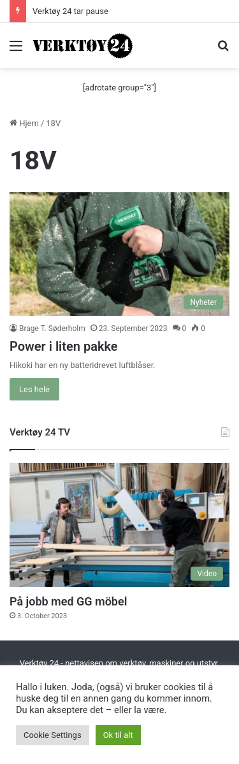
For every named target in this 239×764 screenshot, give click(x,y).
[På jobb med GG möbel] (119, 525)
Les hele (34, 389)
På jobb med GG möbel (68, 601)
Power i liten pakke (64, 346)
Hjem (24, 123)
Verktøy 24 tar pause (70, 11)
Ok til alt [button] (118, 735)
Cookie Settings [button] (53, 735)
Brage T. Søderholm (52, 328)
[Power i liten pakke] (119, 254)
